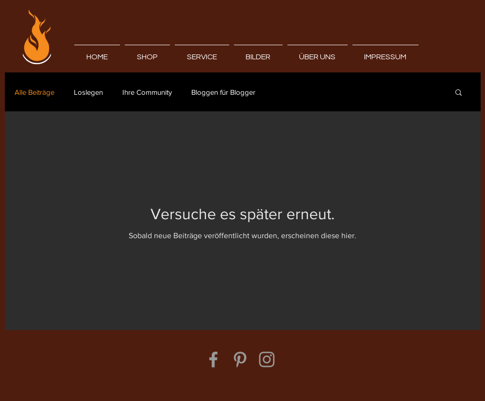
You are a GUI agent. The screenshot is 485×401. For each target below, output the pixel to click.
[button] (458, 93)
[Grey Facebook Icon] (213, 359)
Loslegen (88, 92)
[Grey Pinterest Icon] (240, 359)
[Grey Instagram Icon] (266, 359)
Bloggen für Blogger (223, 92)
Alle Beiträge (34, 92)
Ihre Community (147, 92)
